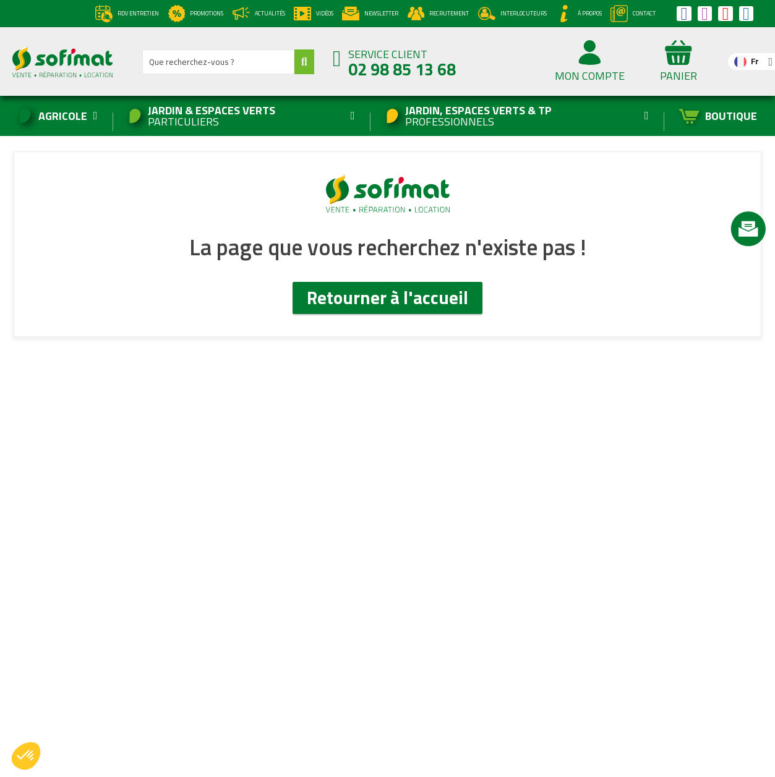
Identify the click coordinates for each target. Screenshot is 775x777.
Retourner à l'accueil (387, 297)
